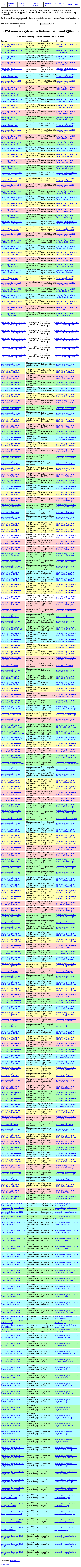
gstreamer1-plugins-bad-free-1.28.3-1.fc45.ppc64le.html (11, 371)
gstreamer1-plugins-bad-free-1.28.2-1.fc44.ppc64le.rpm (66, 420)
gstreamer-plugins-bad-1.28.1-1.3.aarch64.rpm (66, 57)
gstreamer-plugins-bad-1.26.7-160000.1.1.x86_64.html (11, 118)
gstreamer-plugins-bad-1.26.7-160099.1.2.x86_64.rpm (66, 94)
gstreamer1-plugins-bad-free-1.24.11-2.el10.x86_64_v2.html (11, 818)
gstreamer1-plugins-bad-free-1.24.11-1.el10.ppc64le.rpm (66, 836)
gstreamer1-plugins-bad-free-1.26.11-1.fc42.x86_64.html (11, 506)
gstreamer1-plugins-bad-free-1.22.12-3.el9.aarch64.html (11, 1032)
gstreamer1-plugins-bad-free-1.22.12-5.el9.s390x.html (11, 971)
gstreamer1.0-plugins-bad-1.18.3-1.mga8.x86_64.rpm (66, 1537)
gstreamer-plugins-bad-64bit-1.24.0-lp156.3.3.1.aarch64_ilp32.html (13, 324)
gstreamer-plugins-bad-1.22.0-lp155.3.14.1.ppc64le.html (11, 204)
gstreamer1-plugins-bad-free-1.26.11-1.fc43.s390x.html (11, 475)
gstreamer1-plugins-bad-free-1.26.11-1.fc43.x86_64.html (11, 481)
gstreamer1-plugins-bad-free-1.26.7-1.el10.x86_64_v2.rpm (66, 628)
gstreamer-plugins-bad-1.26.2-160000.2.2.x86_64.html (11, 143)
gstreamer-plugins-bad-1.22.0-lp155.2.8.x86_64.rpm (66, 314)
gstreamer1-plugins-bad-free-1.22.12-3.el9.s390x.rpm (66, 1044)
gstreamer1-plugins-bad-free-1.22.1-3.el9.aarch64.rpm (66, 1105)
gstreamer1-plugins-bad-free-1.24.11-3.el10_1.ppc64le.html (11, 714)
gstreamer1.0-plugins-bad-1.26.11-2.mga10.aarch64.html (13, 1287)
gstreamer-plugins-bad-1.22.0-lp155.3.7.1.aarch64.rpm (66, 247)
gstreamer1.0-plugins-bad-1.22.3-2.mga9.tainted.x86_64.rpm (66, 1457)
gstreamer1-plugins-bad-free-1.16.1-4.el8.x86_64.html (11, 1197)
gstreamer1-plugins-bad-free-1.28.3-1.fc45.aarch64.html (11, 365)
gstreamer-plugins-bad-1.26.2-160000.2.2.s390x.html (11, 137)
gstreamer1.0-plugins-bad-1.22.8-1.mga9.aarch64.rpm (66, 1400)
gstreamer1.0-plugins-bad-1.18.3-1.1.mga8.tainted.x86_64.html (12, 1521)
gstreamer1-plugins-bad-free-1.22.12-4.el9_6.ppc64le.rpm (66, 989)
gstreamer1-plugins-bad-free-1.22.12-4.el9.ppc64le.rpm (66, 1013)
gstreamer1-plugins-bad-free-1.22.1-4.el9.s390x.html (11, 1081)
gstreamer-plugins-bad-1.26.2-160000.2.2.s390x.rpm (66, 137)
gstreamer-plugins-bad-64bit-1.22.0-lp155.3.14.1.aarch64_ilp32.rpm (66, 332)
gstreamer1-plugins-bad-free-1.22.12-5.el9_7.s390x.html (11, 946)
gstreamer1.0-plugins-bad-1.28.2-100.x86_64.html (12, 1209)
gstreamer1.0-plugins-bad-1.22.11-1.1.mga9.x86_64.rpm (66, 1344)
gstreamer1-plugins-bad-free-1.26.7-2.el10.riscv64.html (11, 536)
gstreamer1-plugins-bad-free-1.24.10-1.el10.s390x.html (11, 903)
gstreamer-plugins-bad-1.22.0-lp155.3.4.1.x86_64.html (11, 290)
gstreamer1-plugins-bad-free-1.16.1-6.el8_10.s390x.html (11, 1142)
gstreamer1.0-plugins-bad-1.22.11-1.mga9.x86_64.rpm (66, 1376)
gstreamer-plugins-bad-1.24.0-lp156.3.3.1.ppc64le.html (11, 155)
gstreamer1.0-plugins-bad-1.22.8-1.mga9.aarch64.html (12, 1400)
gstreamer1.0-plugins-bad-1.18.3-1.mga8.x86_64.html (12, 1537)
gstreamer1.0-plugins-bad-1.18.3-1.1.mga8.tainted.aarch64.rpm (66, 1513)
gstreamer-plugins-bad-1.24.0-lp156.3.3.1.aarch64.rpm (66, 149)
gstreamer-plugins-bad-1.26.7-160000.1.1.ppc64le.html (11, 106)
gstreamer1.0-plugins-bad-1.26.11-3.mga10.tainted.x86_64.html (13, 1271)
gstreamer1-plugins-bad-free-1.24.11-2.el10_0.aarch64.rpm (66, 738)
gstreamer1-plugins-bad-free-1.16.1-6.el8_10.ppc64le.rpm (66, 1136)
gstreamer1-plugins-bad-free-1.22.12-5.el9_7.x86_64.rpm (66, 952)
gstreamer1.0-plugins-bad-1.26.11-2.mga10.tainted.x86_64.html (13, 1311)
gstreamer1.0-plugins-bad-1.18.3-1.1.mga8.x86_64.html (12, 1505)
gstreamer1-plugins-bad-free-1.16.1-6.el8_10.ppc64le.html (11, 1136)
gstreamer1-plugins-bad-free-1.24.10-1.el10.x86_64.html (11, 916)
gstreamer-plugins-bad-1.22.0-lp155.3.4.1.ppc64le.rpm (66, 278)
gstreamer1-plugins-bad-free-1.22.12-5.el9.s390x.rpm (66, 971)
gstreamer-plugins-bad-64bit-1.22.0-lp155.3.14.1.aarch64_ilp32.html (13, 332)
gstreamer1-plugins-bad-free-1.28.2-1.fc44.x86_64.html (11, 432)
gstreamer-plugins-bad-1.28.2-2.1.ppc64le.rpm (66, 45)
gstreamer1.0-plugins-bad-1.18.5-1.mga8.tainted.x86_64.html (12, 1489)
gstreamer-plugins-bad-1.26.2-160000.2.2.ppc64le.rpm (66, 131)
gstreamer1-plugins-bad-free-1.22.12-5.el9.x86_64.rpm (66, 977)
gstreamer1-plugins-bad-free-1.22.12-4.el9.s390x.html (11, 1020)
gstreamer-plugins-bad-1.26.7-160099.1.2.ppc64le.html (11, 82)
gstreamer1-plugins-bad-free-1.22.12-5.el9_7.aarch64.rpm (66, 934)
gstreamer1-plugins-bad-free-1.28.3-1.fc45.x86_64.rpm (66, 383)
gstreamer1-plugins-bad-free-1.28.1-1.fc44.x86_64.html (11, 457)
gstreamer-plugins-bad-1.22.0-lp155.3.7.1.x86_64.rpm (66, 265)
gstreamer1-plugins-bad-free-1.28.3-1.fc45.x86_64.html (11, 383)
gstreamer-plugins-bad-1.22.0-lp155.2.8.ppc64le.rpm (66, 302)
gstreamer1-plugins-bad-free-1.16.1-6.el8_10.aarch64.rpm (66, 1130)
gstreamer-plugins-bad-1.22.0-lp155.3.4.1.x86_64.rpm (66, 290)
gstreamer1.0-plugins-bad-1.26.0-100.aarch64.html (12, 1317)
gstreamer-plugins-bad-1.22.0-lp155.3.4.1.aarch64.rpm (66, 271)
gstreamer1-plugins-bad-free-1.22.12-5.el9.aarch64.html (11, 958)
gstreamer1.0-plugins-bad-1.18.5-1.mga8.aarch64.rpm (66, 1465)
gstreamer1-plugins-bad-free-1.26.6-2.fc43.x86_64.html (11, 671)
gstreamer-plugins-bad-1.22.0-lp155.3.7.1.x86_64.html (11, 265)
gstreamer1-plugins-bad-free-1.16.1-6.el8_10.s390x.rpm (66, 1142)
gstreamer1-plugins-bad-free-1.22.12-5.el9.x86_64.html (11, 977)
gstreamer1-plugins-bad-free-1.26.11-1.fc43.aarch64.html (11, 463)
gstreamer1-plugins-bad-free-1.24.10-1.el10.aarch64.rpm (66, 879)
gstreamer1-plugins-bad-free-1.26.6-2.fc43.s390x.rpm (66, 659)
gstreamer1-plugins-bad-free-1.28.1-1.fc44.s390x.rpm (66, 450)
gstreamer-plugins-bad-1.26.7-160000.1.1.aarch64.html (11, 100)
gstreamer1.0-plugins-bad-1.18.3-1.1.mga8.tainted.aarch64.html (12, 1513)
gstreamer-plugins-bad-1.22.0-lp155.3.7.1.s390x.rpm (66, 259)
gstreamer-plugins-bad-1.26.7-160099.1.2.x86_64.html (11, 94)
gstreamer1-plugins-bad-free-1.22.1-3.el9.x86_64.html (11, 1124)
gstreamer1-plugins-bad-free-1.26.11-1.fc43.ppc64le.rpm (66, 469)
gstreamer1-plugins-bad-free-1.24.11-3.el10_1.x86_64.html (11, 726)
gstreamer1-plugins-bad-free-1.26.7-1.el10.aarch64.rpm (66, 573)
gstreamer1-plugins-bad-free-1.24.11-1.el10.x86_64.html (11, 860)
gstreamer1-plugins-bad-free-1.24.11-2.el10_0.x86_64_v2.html (12, 763)
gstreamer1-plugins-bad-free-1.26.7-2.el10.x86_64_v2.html (11, 567)
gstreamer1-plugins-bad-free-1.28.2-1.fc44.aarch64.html (11, 414)
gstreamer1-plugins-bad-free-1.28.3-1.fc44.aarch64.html (11, 389)
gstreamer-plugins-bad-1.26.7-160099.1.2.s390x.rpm (66, 88)
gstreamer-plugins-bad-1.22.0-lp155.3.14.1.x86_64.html (11, 216)
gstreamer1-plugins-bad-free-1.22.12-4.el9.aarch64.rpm (66, 1007)
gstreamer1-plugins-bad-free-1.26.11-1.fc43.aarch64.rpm (66, 463)
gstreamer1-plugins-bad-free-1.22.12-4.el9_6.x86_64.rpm (66, 1001)
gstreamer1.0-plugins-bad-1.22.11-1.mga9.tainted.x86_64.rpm (66, 1392)
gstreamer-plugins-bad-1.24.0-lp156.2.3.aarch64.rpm (66, 174)
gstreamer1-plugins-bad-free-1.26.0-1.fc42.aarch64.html (11, 683)
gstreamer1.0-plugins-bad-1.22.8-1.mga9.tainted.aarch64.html (12, 1416)
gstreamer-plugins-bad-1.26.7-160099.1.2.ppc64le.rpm (66, 82)
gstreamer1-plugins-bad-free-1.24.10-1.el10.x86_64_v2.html (11, 928)
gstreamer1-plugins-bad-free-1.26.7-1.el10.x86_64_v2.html (11, 628)
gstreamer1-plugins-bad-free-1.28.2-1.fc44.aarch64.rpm (66, 414)
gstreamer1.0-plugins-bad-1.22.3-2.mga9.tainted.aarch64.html (12, 1449)
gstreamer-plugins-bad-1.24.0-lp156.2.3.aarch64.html (11, 174)
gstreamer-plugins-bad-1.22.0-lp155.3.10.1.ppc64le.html (11, 229)
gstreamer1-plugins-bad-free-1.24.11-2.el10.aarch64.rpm (66, 769)
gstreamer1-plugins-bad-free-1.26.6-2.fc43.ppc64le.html (11, 646)
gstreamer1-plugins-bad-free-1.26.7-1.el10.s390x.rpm (66, 603)
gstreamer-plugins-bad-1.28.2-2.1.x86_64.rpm (66, 51)
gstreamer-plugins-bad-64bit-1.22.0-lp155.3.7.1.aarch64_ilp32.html (13, 348)
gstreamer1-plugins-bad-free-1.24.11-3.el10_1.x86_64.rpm (66, 726)
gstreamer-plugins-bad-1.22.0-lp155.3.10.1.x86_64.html (11, 241)
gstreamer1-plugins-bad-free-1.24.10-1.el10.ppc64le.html (11, 891)
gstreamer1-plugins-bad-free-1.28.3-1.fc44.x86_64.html (11, 408)
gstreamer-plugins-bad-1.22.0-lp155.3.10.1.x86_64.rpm (66, 241)
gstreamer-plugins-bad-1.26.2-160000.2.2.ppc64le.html (11, 131)
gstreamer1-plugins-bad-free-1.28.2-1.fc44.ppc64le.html (11, 420)
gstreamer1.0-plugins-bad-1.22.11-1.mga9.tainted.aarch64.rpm (66, 1384)
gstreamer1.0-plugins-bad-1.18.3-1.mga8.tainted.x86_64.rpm (66, 1553)
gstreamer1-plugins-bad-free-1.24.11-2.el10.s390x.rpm (66, 793)
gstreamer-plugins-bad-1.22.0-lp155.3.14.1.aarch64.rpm (66, 198)
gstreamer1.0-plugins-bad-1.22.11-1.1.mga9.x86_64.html (13, 1344)
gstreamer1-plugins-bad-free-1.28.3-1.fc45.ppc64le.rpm (66, 371)
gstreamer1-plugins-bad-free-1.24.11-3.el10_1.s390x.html (11, 720)
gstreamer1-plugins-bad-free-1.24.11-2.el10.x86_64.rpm (66, 805)
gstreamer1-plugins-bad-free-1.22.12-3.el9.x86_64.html (11, 1050)
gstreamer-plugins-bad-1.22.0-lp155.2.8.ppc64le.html (11, 302)
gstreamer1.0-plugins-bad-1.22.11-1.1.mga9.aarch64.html (13, 1336)
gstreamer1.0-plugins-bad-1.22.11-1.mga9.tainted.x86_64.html (13, 1392)
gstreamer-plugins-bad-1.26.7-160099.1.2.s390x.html (11, 88)
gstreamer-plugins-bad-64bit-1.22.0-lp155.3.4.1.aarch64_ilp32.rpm (66, 356)
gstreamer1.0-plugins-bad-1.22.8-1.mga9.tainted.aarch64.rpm (66, 1416)
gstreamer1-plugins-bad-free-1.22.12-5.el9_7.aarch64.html (11, 934)
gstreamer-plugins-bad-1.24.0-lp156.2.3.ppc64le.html (11, 180)
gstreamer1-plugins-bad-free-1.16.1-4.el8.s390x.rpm (66, 1191)
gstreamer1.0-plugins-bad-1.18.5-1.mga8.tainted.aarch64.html (12, 1481)
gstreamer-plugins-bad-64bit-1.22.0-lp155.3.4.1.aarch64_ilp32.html (13, 356)
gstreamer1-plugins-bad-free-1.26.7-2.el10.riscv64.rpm (66, 536)
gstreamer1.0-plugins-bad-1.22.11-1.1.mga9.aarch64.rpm (66, 1336)
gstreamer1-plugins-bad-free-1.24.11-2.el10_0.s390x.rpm (66, 750)
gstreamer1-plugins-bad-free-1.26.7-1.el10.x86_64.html (11, 616)
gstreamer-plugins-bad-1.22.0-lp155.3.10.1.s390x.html (11, 235)
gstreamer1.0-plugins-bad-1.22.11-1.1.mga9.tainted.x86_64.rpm (66, 1360)
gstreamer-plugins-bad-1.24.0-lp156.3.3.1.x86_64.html (11, 167)
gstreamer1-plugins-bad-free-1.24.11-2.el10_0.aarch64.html (11, 738)
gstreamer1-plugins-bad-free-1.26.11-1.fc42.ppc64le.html (11, 493)
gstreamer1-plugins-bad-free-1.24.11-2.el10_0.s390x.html (11, 750)
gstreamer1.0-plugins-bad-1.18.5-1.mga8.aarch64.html (12, 1465)
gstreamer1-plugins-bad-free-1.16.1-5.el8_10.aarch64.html (11, 1154)
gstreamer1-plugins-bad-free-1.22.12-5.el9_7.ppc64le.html (11, 940)
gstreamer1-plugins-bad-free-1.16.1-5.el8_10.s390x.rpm (66, 1166)
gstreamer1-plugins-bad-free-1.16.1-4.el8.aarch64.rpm (66, 1179)
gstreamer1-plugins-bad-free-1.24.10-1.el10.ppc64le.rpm (66, 891)
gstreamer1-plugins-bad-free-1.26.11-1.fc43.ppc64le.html (11, 469)
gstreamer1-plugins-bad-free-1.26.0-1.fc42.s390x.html (11, 695)
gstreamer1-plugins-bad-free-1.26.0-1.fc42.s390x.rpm (66, 695)
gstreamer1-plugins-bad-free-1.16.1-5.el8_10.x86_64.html (11, 1173)
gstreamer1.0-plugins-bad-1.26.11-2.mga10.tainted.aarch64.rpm (66, 1303)
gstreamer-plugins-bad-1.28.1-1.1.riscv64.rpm (66, 70)
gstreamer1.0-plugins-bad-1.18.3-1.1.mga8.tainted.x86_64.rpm (66, 1521)
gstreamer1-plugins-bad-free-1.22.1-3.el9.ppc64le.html (11, 1111)
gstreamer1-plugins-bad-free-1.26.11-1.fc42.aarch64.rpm (66, 487)
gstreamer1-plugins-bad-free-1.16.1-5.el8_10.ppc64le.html (11, 1160)
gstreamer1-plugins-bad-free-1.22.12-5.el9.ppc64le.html (11, 965)
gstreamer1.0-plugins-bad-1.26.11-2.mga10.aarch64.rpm (66, 1287)
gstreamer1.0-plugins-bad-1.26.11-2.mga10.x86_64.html (13, 1295)
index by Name (61, 4)
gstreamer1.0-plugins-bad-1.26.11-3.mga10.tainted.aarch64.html (13, 1255)
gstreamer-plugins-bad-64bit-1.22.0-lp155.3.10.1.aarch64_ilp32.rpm (66, 340)
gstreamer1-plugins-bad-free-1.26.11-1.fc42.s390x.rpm (66, 499)
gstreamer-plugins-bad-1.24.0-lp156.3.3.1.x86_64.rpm (66, 167)
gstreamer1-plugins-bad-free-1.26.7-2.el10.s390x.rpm (66, 542)
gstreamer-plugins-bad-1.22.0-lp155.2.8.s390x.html (11, 308)
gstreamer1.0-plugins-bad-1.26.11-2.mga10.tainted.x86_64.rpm (66, 1311)
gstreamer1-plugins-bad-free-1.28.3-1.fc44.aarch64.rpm (66, 389)
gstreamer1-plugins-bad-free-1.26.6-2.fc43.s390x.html (11, 659)
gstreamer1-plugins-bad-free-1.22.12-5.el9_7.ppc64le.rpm (66, 940)
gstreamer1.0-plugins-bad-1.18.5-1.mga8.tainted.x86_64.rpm (66, 1489)
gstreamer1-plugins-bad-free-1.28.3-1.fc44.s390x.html (11, 401)
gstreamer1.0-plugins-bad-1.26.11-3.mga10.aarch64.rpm (66, 1223)
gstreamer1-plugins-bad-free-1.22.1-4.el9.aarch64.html (11, 1056)
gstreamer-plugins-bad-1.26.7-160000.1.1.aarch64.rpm (66, 100)
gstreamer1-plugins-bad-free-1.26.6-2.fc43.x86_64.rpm (66, 671)
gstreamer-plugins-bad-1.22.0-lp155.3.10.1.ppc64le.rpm (66, 229)
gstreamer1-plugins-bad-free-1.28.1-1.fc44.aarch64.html (11, 438)
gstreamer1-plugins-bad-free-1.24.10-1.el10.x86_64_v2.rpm (66, 928)
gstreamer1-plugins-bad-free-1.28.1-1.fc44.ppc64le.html (11, 444)
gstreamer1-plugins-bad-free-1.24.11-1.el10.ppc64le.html (11, 836)
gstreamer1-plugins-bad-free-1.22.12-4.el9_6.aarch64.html (11, 983)
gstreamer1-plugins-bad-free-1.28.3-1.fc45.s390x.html (11, 377)
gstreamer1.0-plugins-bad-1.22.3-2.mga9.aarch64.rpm (66, 1432)
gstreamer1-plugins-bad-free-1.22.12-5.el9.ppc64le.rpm (66, 965)
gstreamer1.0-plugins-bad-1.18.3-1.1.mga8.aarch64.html (12, 1497)
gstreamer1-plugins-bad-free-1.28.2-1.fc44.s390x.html (11, 426)
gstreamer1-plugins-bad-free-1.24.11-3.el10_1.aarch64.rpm (66, 707)
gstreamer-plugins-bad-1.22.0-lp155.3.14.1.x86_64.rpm (66, 216)
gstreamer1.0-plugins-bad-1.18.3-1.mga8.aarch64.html (12, 1529)
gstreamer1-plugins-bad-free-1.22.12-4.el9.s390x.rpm (66, 1020)
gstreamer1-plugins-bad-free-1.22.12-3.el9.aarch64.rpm (66, 1032)
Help (76, 4)
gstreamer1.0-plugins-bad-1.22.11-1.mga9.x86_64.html (13, 1376)
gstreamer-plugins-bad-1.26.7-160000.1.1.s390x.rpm (66, 112)
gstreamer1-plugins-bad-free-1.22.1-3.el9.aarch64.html (11, 1105)
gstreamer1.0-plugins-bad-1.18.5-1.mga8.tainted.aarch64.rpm (66, 1481)
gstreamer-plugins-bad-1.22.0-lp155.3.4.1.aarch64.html (11, 271)
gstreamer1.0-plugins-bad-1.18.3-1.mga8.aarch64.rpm (66, 1529)
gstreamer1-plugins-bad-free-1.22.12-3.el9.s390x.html (11, 1044)
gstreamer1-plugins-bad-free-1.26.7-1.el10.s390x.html (11, 603)
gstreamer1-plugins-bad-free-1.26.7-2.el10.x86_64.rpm (66, 554)
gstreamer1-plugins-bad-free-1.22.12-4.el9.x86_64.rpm (66, 1026)
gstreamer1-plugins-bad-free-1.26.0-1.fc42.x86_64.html (11, 701)
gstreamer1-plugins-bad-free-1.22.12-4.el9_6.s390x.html (11, 995)
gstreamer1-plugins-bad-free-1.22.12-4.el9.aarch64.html (11, 1007)
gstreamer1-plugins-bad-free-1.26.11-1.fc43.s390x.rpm (66, 475)
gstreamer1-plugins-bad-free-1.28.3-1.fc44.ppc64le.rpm (66, 395)
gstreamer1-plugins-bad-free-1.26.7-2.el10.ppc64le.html (11, 524)
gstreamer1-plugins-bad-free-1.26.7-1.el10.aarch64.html (11, 573)
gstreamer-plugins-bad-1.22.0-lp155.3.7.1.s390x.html (11, 259)
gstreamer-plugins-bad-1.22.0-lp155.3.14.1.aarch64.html (11, 198)
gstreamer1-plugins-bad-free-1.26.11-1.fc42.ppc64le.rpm (66, 493)
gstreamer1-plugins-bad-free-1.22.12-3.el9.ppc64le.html (11, 1038)
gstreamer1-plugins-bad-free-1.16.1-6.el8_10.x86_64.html (11, 1148)
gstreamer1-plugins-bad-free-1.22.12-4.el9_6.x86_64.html (11, 1001)
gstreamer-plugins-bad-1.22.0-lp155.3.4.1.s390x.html (11, 284)
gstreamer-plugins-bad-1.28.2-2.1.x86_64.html (11, 51)
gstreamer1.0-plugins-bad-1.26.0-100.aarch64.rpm (66, 1317)
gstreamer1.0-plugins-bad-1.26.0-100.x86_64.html (12, 1322)
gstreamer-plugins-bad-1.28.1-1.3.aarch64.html (11, 57)
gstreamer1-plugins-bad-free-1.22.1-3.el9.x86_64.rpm (66, 1124)
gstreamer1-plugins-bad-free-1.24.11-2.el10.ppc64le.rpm (66, 781)
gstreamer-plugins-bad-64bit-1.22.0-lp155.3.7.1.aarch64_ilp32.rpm (66, 348)
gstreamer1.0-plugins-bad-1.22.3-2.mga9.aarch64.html (12, 1432)
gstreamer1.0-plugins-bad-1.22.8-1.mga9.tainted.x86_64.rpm (66, 1424)
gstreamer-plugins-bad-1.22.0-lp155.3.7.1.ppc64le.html (11, 253)
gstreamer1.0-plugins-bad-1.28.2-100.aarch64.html (12, 1204)
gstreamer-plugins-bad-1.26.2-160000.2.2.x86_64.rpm (66, 143)
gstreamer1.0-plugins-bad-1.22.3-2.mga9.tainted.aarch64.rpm (66, 1449)
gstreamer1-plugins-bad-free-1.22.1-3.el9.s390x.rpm (66, 1118)
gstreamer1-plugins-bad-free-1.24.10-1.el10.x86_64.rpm (66, 916)
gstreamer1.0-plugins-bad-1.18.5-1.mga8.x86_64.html (12, 1473)
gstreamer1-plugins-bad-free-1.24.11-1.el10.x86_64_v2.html (11, 873)
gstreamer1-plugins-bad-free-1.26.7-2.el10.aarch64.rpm (66, 512)
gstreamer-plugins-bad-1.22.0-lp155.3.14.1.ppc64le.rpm (66, 204)
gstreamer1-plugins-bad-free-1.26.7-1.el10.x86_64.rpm (66, 616)
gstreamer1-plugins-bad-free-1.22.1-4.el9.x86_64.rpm (66, 1093)
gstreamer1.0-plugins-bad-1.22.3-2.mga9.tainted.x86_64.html (12, 1457)
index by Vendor (36, 4)
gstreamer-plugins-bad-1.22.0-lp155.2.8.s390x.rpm (66, 308)
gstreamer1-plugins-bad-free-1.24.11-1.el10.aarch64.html (11, 824)
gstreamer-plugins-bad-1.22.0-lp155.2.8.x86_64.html (11, 314)
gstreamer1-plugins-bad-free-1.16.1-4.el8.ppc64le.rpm (66, 1185)
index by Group (11, 4)
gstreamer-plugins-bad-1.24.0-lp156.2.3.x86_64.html (11, 192)
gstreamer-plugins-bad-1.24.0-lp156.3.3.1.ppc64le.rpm (66, 155)
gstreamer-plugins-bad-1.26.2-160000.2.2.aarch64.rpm (66, 125)
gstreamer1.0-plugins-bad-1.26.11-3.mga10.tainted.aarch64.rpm (66, 1255)
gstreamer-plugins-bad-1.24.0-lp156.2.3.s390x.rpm (66, 186)
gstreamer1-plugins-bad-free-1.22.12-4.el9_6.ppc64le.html (11, 989)
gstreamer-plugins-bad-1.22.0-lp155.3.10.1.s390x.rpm (66, 235)
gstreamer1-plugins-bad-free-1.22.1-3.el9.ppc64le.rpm (66, 1111)
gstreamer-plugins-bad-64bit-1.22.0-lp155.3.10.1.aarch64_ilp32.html (13, 340)
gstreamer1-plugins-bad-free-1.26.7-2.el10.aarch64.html (11, 512)
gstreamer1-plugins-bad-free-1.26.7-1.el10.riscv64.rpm (66, 597)
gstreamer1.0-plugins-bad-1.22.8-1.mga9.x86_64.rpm (66, 1408)
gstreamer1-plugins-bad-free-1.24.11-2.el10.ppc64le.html (11, 781)
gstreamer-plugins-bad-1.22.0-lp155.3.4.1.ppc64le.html (11, 278)
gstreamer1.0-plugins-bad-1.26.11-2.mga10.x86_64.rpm (66, 1295)
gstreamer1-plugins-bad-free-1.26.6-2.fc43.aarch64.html (11, 634)
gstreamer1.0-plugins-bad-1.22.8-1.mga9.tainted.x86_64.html (12, 1424)
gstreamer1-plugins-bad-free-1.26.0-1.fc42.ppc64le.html (11, 689)
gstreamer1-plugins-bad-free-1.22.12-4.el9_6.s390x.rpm (66, 995)
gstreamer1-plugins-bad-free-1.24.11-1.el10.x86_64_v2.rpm (66, 873)
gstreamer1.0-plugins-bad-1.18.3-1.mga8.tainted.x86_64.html (12, 1553)
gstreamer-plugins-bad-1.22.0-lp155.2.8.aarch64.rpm (66, 296)
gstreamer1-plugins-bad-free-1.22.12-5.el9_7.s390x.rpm (66, 946)
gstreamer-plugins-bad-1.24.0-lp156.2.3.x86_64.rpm (66, 192)
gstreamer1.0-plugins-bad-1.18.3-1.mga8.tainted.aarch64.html (12, 1545)
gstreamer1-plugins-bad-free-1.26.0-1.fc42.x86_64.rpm (66, 701)
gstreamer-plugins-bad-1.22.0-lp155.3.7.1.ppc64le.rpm (66, 253)
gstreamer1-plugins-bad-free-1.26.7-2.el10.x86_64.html (11, 554)
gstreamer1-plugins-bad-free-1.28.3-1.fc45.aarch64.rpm (66, 365)
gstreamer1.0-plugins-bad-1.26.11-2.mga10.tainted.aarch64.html (13, 1303)
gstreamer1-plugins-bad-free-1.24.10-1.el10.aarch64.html (11, 879)
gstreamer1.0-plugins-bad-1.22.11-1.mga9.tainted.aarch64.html (13, 1384)
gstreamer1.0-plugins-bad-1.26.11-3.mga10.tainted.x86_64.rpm (66, 1271)
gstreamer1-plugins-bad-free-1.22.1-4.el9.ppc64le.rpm (66, 1069)
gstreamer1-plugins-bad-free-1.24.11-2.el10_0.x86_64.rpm (66, 756)
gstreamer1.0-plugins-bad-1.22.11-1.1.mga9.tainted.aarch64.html (13, 1352)
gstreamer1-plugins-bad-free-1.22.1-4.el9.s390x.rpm (66, 1081)
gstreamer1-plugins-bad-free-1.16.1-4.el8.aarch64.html (11, 1179)
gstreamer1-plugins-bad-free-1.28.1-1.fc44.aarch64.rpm (66, 438)
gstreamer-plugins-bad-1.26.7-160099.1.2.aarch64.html (11, 76)
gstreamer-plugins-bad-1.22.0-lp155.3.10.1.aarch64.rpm (66, 223)
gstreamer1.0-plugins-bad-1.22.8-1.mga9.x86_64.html (12, 1408)
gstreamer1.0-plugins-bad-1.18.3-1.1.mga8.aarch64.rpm (66, 1497)
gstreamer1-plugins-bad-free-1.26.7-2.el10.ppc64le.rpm (66, 524)
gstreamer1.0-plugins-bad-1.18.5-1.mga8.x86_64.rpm (66, 1473)
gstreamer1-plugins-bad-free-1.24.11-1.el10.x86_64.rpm (66, 860)
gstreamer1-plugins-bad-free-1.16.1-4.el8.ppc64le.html (11, 1185)
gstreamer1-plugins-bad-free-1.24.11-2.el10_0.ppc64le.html (11, 744)
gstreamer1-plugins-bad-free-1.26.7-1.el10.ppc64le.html (11, 585)
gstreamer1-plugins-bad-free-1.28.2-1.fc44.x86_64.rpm (66, 432)
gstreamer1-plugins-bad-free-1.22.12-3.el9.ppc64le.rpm (66, 1038)
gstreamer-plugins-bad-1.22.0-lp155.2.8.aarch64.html (11, 296)
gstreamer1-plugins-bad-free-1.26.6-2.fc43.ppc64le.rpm (66, 646)
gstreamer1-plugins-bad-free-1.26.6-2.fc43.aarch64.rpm (66, 634)
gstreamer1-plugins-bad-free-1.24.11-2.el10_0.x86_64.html (11, 756)
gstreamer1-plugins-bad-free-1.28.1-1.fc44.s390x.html (11, 450)
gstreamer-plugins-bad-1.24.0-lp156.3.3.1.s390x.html (11, 161)
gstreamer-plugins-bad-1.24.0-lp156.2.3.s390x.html (11, 186)
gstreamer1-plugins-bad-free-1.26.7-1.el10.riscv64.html (11, 597)
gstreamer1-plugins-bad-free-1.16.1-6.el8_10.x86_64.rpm (66, 1148)
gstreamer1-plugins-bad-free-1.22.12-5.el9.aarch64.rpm (66, 958)
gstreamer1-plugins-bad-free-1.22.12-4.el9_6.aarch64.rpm (66, 983)
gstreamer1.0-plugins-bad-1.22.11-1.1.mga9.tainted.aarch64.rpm (66, 1352)
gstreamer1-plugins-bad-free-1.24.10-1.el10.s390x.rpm (66, 903)
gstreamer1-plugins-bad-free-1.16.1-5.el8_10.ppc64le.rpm (66, 1160)
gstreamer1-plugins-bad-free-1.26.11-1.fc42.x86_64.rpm (66, 506)
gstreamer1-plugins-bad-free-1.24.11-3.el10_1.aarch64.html (11, 707)
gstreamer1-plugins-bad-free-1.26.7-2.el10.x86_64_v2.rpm (66, 567)
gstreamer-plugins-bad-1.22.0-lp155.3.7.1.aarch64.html (11, 247)
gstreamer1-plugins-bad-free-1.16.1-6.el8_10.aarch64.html (11, 1130)
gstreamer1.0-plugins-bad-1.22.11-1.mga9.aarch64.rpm (66, 1368)
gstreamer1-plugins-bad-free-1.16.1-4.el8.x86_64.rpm (66, 1197)
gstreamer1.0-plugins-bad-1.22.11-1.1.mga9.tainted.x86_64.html (13, 1360)
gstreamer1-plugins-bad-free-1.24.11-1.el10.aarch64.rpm (66, 824)
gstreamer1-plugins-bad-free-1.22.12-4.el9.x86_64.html (11, 1026)
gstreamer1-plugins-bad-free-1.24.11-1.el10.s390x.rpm (66, 848)
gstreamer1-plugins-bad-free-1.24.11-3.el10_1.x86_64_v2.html (12, 732)
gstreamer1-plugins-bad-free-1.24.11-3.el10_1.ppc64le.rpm (66, 714)
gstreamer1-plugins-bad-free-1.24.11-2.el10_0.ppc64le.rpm (66, 744)
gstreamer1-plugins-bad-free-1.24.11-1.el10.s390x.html (11, 848)
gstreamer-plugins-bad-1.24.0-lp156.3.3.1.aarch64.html (11, 149)
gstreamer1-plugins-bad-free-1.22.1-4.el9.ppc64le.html (11, 1069)
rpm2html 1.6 (15, 1561)
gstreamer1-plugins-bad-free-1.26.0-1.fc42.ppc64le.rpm (66, 689)
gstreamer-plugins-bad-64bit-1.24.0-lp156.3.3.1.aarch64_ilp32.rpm (66, 324)
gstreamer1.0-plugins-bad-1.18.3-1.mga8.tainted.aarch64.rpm (66, 1545)
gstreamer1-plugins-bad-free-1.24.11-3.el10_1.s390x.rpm (66, 720)
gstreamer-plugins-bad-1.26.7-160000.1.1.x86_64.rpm (66, 118)
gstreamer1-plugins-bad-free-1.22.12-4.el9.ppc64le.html (11, 1013)
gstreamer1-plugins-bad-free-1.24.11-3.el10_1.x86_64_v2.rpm (67, 732)
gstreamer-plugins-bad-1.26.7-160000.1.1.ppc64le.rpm (66, 106)
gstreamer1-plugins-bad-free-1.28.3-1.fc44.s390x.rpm (66, 401)
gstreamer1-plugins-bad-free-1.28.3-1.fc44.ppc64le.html (11, 395)
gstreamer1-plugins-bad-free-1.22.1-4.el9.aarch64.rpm (66, 1056)
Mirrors (70, 4)
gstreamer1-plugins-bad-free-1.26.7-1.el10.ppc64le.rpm (66, 585)
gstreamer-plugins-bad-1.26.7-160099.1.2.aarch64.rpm (66, 76)
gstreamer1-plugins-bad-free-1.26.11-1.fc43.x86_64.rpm (66, 481)
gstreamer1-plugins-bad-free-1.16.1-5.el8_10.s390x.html (11, 1166)
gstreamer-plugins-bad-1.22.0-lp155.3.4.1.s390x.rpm (66, 284)
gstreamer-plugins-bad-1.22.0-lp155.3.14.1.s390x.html (11, 210)
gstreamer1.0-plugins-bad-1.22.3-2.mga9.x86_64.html (12, 1440)
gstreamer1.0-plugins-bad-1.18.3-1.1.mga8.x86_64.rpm (66, 1505)
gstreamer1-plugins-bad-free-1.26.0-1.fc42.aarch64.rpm (66, 683)
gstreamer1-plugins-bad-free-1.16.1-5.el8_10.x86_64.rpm (66, 1173)
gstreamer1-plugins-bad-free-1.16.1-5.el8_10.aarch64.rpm (66, 1154)
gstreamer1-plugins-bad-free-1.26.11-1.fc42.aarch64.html (11, 487)
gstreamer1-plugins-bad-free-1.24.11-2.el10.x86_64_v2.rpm (66, 818)
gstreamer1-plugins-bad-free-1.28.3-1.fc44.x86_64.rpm (66, 408)
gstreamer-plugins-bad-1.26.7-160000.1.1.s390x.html (11, 112)
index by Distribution (23, 4)
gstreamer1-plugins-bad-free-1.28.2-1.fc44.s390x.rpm (66, 426)
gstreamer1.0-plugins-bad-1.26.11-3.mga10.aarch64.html (13, 1223)
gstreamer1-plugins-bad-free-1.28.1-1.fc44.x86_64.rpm (66, 457)
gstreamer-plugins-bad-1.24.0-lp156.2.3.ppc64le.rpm (66, 180)
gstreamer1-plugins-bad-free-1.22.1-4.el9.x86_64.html (11, 1093)
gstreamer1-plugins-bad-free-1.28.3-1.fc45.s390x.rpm (66, 377)
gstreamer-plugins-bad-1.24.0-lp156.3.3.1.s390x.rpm (66, 161)
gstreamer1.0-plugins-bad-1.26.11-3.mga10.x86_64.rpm (66, 1239)
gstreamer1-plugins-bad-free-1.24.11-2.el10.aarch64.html (11, 769)
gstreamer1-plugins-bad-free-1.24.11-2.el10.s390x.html (11, 793)
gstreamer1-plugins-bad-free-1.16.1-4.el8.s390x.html (11, 1191)
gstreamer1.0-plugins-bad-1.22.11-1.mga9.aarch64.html (13, 1368)
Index (4, 4)
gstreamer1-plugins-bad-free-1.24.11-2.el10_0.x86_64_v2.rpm (67, 763)
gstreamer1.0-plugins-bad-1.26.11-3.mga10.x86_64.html (13, 1239)
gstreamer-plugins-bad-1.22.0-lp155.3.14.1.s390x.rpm (66, 210)
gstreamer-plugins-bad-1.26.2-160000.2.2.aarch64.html (11, 125)
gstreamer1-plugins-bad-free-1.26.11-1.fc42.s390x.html (11, 499)
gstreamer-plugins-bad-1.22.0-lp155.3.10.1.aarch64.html (11, 223)
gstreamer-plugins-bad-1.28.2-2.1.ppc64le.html (11, 45)
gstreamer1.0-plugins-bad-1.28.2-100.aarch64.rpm (66, 1204)
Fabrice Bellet (5, 1564)
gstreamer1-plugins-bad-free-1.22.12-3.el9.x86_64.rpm (66, 1050)
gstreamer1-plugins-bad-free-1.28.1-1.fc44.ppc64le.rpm (66, 444)
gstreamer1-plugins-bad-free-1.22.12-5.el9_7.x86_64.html (11, 952)
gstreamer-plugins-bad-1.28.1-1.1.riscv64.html (11, 70)
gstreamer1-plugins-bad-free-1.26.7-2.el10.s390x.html (11, 542)
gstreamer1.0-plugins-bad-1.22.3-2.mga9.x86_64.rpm (66, 1440)
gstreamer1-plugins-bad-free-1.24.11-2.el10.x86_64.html (11, 805)
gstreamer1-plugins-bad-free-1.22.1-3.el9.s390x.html (11, 1118)
